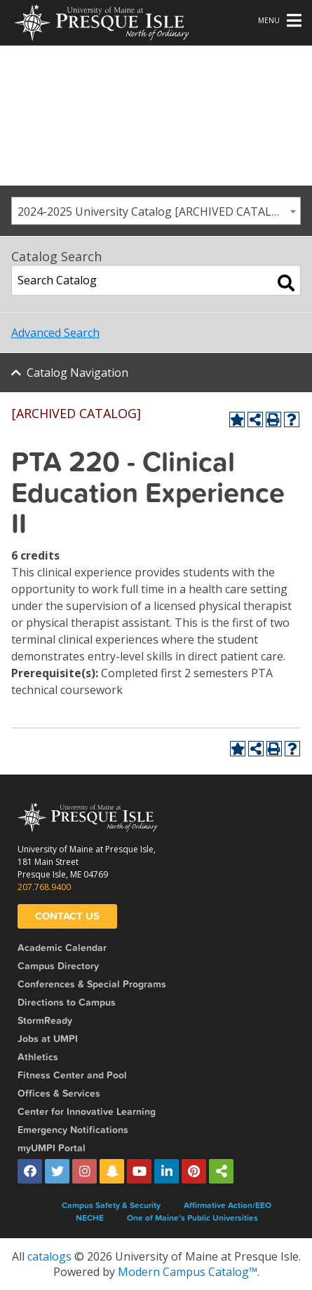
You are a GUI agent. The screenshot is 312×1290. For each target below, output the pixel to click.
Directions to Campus (67, 1002)
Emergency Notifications (73, 1130)
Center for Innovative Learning (87, 1112)
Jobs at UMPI (48, 1039)
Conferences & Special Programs (92, 984)
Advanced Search (55, 332)
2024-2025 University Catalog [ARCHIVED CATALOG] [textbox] (154, 211)
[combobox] (156, 211)
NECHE (90, 1218)
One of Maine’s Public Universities (192, 1218)
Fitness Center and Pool (72, 1075)
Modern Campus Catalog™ (187, 1271)
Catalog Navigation (77, 372)
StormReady (45, 1021)
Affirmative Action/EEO (227, 1205)
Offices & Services (59, 1094)
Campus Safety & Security (111, 1205)
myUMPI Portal (52, 1148)
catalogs (49, 1256)
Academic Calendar (62, 948)
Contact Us (67, 916)
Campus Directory (58, 966)
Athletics (38, 1057)
